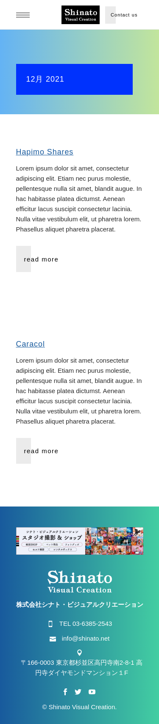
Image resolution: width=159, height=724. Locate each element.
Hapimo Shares (45, 152)
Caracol (30, 344)
